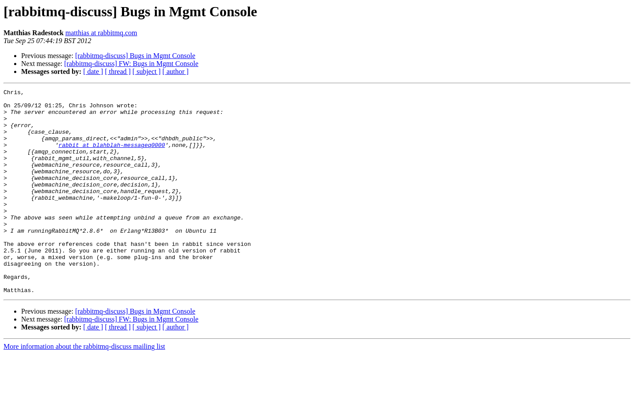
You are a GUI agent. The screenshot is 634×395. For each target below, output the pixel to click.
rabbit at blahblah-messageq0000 (112, 157)
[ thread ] (118, 71)
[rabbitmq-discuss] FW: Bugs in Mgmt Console (131, 63)
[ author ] (175, 71)
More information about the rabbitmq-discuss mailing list (84, 387)
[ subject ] (147, 71)
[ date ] (93, 71)
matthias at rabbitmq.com (101, 33)
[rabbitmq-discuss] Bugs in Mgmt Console (135, 55)
